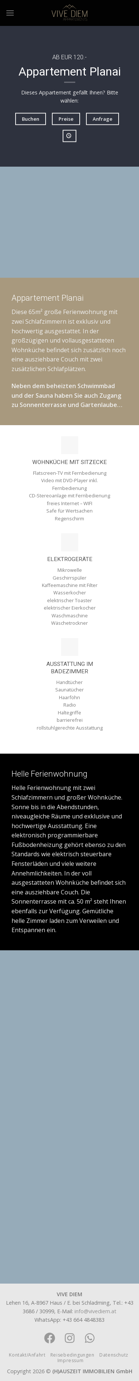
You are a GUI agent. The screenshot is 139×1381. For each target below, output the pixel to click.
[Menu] (10, 13)
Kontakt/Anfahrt (27, 1355)
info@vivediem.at (95, 1311)
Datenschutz (113, 1355)
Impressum (70, 1360)
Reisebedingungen (72, 1355)
